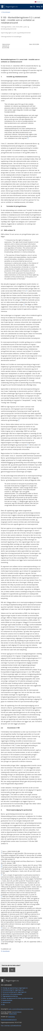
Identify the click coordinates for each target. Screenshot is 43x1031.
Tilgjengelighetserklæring (10, 996)
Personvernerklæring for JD (9, 1019)
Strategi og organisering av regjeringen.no (15, 988)
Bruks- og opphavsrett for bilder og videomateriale (17, 998)
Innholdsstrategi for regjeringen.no (12, 990)
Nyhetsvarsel (6, 1002)
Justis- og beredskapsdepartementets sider (20, 1009)
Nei (12, 970)
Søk (31, 7)
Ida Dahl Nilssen (16, 1012)
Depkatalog (11, 1016)
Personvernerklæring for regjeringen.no (14, 992)
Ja (4, 970)
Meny (38, 7)
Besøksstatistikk (7, 1000)
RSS (3, 1004)
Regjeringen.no (11, 6)
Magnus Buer (13, 1013)
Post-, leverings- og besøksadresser (11, 1025)
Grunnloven (6, 951)
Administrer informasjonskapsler (12, 994)
